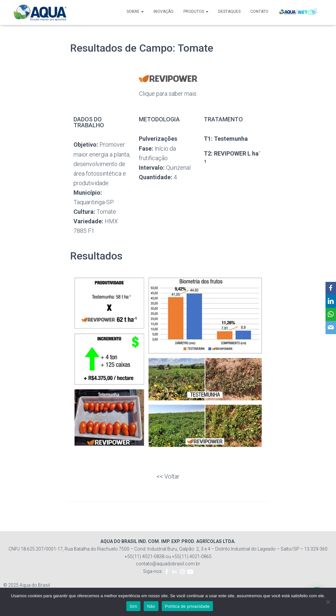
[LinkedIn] (330, 301)
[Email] (330, 327)
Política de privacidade (187, 606)
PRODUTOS (195, 11)
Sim (133, 606)
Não (151, 606)
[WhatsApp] (330, 314)
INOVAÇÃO (164, 11)
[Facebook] (330, 288)
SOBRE (135, 11)
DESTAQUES (229, 11)
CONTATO (259, 11)
